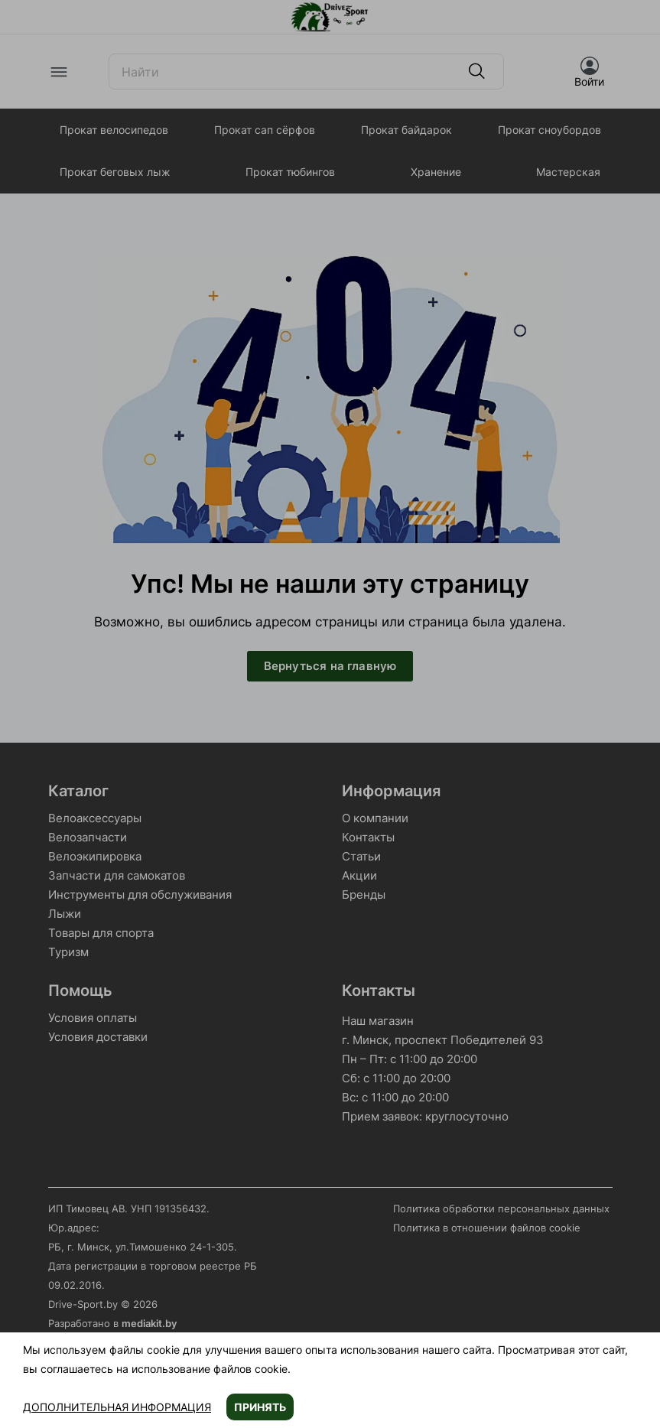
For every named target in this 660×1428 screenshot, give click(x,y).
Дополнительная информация (117, 1406)
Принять (260, 1406)
